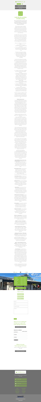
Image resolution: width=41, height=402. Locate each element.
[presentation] (19, 316)
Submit (15, 318)
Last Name (15, 337)
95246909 (17, 174)
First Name (15, 334)
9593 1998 (24, 178)
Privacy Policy (21, 400)
